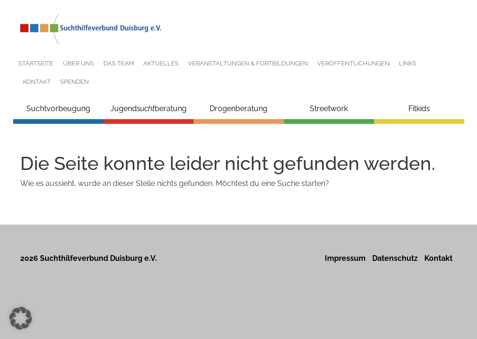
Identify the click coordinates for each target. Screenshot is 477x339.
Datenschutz (395, 258)
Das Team (118, 63)
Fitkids (419, 108)
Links (407, 63)
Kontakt (37, 81)
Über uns (78, 63)
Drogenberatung (238, 108)
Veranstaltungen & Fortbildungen (248, 63)
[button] (20, 318)
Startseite (36, 63)
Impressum (345, 258)
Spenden (74, 81)
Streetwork (329, 108)
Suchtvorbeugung (58, 108)
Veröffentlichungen (353, 63)
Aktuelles (161, 63)
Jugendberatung (148, 108)
